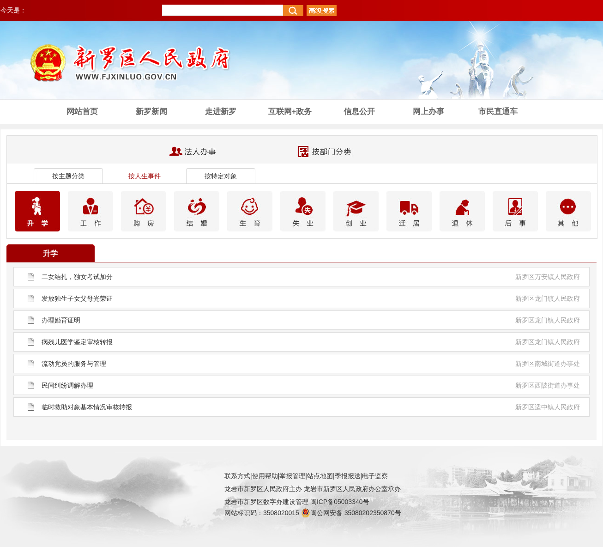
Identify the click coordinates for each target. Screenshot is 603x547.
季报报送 (348, 476)
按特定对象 (221, 176)
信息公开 (359, 111)
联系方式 (237, 476)
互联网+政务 (290, 111)
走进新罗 (220, 111)
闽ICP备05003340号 (339, 501)
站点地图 (320, 476)
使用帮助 (265, 476)
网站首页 (82, 111)
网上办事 (428, 111)
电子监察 (375, 476)
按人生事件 (144, 176)
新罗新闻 (151, 111)
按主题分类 (68, 176)
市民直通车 (498, 111)
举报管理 (292, 476)
